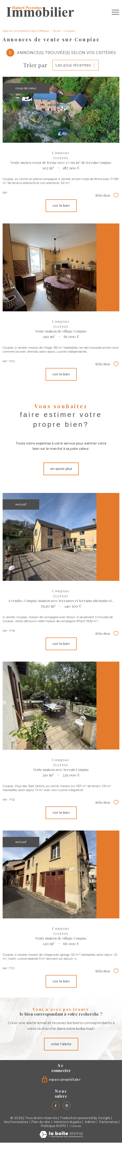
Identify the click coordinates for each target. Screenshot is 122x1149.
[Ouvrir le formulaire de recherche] (102, 12)
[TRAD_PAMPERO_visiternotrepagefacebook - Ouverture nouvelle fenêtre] (56, 1106)
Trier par (35, 65)
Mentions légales (67, 1122)
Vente (57, 31)
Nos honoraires (16, 1122)
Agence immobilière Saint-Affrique (26, 31)
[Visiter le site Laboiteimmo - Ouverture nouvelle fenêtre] (61, 1137)
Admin (90, 1122)
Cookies (75, 1126)
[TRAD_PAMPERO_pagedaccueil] (40, 16)
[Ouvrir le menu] (115, 12)
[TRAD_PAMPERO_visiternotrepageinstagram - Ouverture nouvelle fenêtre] (67, 1106)
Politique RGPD (53, 1126)
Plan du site (40, 1122)
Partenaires (108, 1122)
